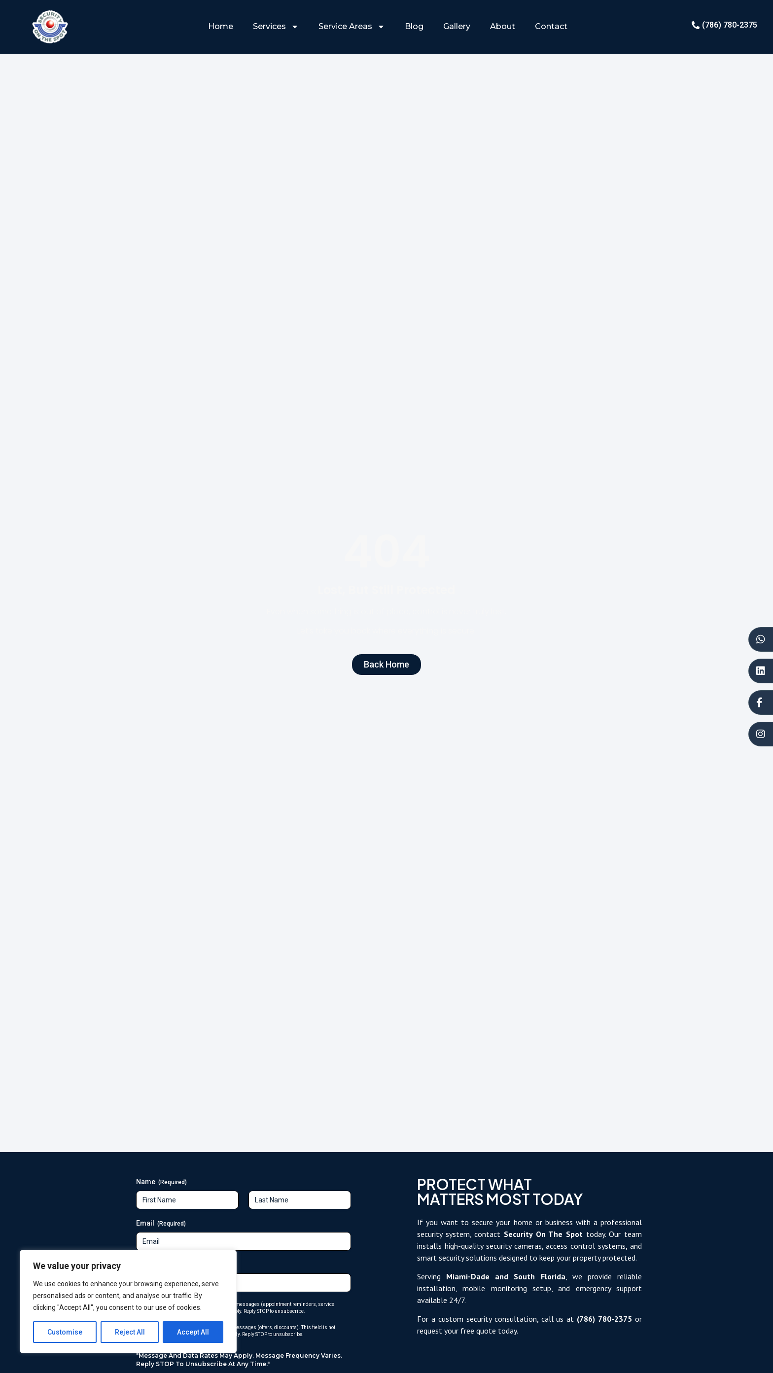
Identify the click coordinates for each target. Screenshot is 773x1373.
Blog (414, 26)
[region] (128, 1301)
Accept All (193, 1332)
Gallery (456, 26)
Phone (162, 1265)
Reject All (130, 1332)
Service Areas (351, 26)
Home (220, 26)
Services (276, 26)
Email (161, 1223)
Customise (64, 1332)
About (502, 26)
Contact (551, 26)
